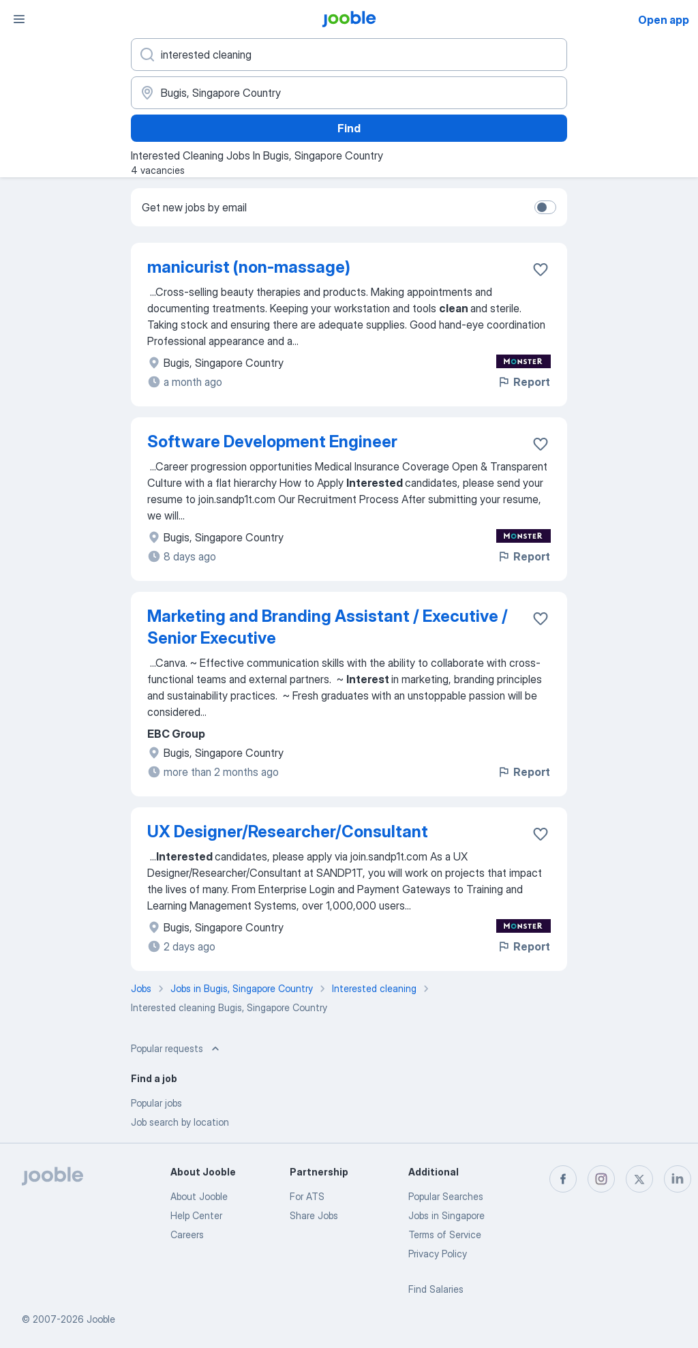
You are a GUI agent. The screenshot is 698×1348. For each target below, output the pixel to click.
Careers (187, 1234)
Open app (663, 20)
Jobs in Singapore (446, 1215)
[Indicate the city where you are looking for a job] (349, 92)
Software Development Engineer (272, 441)
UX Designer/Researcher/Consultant (287, 831)
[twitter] (639, 1179)
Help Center (196, 1215)
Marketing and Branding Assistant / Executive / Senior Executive (327, 627)
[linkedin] (677, 1179)
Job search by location (180, 1122)
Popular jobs (156, 1103)
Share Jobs (314, 1215)
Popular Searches (445, 1196)
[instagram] (601, 1179)
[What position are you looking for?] (349, 54)
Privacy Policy (437, 1253)
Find (349, 128)
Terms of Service (444, 1234)
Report (523, 382)
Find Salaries (436, 1289)
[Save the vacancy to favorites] (540, 269)
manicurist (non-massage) (248, 267)
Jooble (101, 1319)
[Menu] (19, 19)
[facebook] (563, 1179)
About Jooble (199, 1196)
